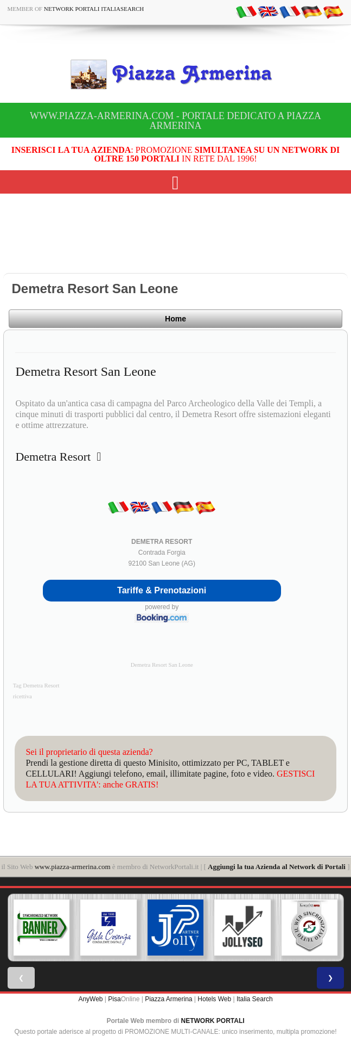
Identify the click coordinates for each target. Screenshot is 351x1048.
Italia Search (255, 999)
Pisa (114, 999)
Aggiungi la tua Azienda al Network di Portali (277, 867)
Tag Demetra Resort (36, 686)
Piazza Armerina (168, 999)
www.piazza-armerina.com (73, 867)
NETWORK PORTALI (213, 1021)
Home (175, 318)
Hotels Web (214, 999)
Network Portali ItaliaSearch (94, 8)
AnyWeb (90, 999)
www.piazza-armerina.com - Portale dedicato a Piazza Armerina (175, 120)
